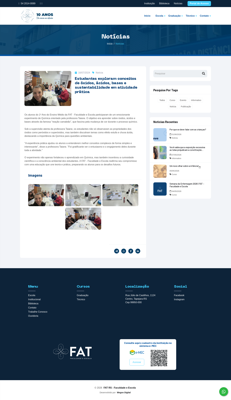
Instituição (149, 3)
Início (147, 16)
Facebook (179, 295)
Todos (162, 100)
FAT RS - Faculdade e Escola (120, 387)
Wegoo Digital (124, 392)
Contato (204, 16)
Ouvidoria (33, 316)
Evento (183, 100)
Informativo (196, 100)
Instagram (179, 299)
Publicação (186, 106)
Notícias (178, 3)
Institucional (34, 299)
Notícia (97, 72)
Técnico (190, 16)
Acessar (137, 362)
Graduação (174, 16)
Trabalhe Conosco (37, 312)
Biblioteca (164, 3)
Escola (159, 16)
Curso (172, 100)
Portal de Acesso (199, 3)
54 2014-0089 (28, 3)
